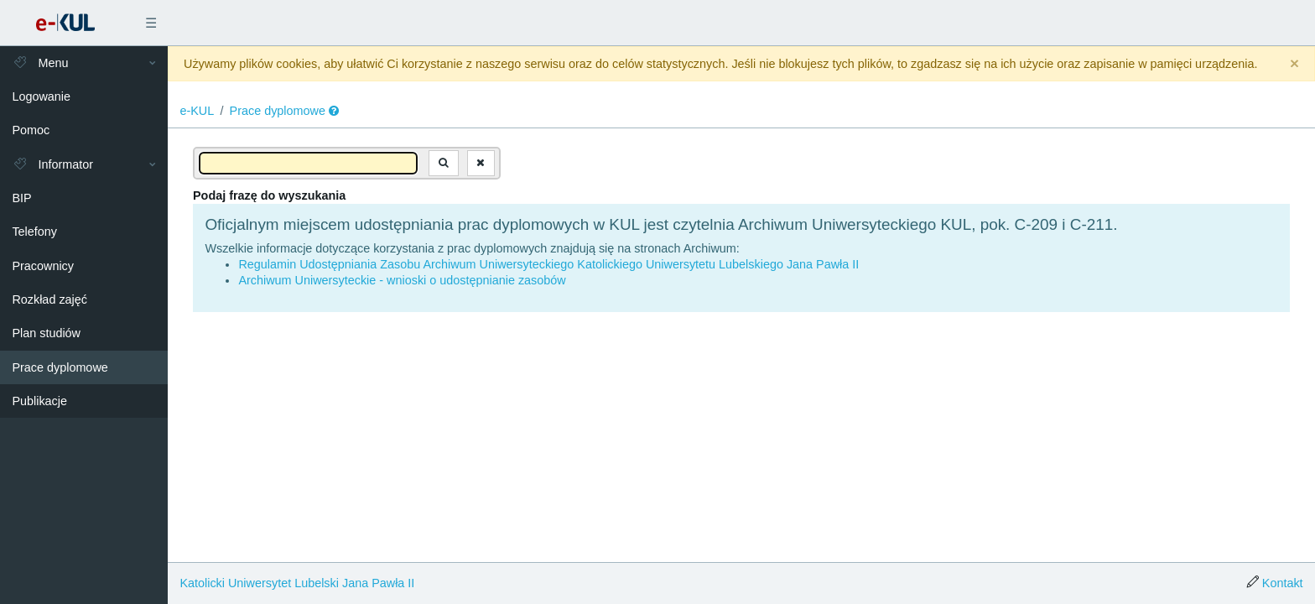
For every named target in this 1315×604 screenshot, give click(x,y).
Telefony (34, 231)
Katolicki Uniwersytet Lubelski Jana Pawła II (296, 583)
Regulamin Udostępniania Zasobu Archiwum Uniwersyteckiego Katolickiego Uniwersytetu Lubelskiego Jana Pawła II (548, 264)
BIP (21, 198)
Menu (40, 63)
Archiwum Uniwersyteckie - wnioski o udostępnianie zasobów (401, 280)
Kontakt (1282, 583)
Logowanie (41, 96)
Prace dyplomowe (59, 367)
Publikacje (39, 401)
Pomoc (30, 130)
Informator (52, 164)
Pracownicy (43, 266)
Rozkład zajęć (49, 299)
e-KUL (196, 110)
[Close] (1294, 64)
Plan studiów (46, 333)
